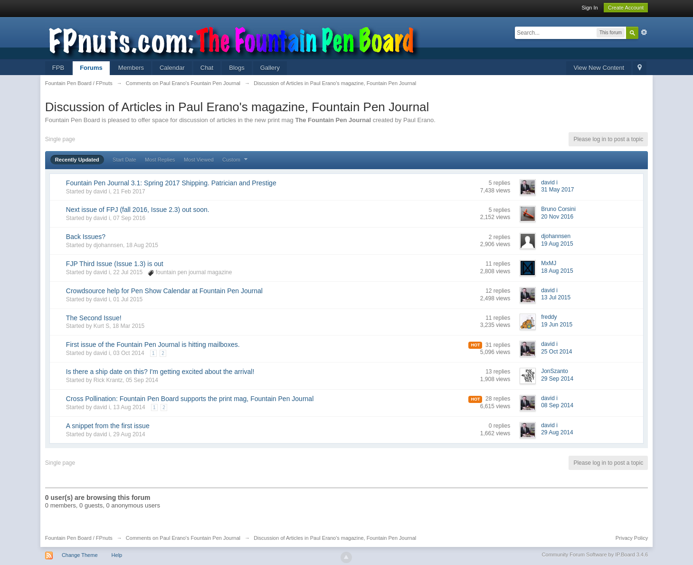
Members (131, 67)
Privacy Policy (632, 538)
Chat (206, 67)
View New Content (598, 67)
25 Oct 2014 (556, 351)
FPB (58, 67)
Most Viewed (199, 160)
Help (117, 555)
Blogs (237, 67)
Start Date (124, 160)
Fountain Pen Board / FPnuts (79, 538)
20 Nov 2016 (557, 216)
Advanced (644, 32)
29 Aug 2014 (557, 432)
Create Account (626, 7)
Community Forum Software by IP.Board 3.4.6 (595, 554)
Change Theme (80, 555)
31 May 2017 (557, 189)
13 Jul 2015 (555, 297)
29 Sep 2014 (557, 378)
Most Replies (160, 160)
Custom (236, 160)
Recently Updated (77, 160)
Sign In (589, 7)
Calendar (172, 67)
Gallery (270, 67)
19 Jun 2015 (556, 324)
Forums (91, 67)
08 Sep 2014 (557, 405)
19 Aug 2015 (557, 243)
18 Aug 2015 (557, 271)
